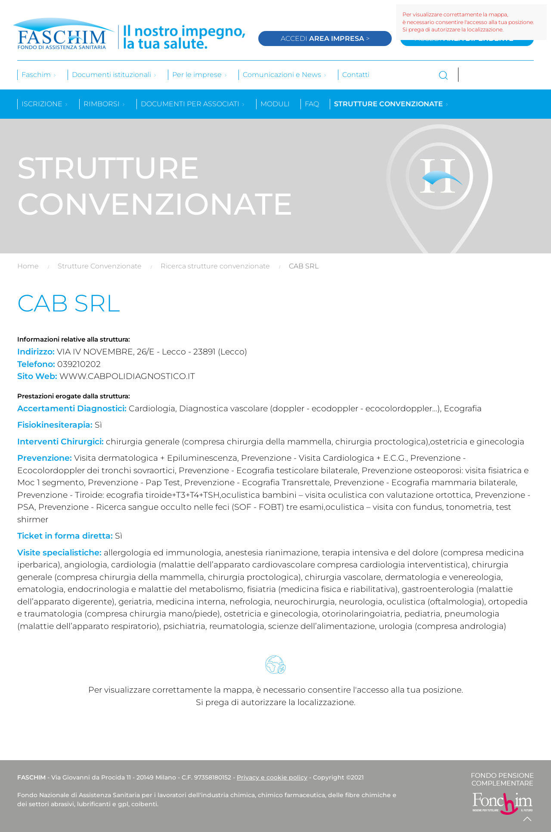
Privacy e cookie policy (272, 777)
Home (28, 266)
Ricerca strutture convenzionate (215, 266)
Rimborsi (105, 104)
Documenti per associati (193, 104)
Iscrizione (45, 104)
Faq (312, 104)
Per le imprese (200, 75)
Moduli (275, 104)
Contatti (355, 75)
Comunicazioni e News (285, 75)
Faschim (39, 75)
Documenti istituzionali (114, 75)
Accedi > (325, 38)
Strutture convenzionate (391, 104)
